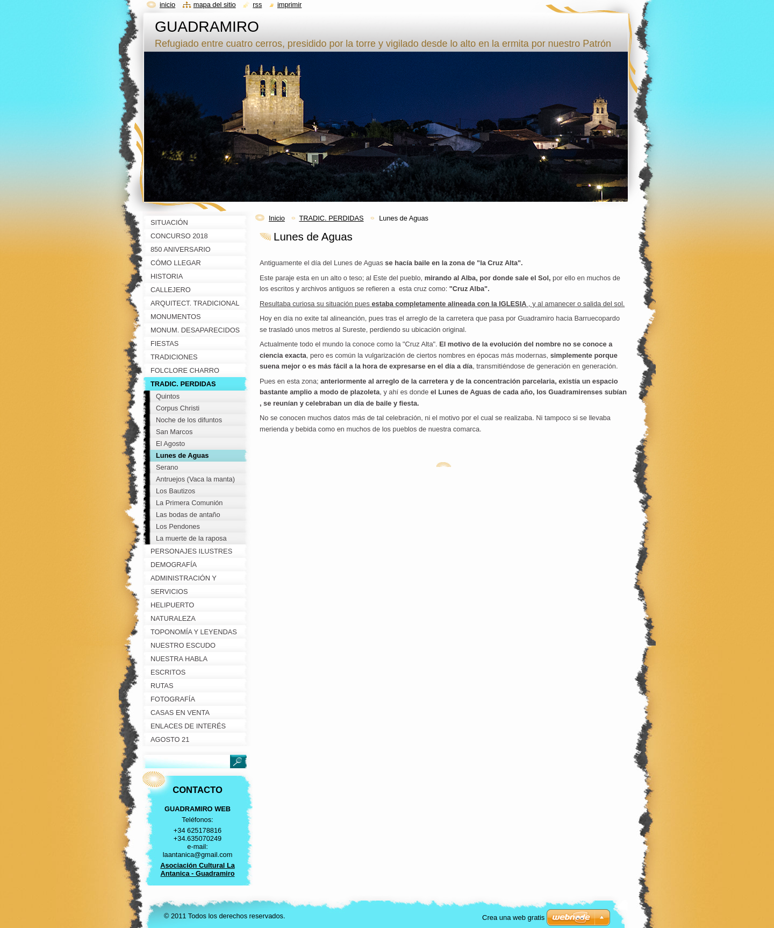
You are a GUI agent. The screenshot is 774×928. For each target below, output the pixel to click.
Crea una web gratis (513, 917)
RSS (257, 5)
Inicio (277, 218)
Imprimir (289, 5)
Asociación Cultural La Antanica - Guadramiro (197, 869)
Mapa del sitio (215, 5)
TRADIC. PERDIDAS (331, 218)
